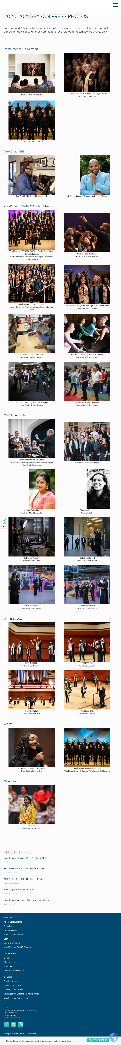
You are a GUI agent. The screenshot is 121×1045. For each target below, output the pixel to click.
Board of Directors (12, 943)
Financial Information (13, 934)
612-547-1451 (13, 1013)
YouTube (13, 1024)
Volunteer (8, 966)
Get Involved (10, 953)
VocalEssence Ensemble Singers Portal (21, 994)
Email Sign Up (10, 981)
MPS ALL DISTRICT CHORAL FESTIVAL (24, 879)
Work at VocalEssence (14, 970)
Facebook (6, 1024)
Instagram (20, 1024)
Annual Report (10, 930)
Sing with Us (9, 962)
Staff (6, 939)
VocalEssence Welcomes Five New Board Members (27, 900)
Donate (7, 958)
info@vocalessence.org (12, 1018)
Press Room (9, 926)
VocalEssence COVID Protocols (18, 947)
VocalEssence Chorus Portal (16, 989)
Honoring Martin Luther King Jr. (19, 889)
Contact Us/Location (13, 985)
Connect (8, 977)
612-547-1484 (11, 1015)
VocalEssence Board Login (16, 998)
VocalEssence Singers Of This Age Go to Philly (26, 858)
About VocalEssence (13, 922)
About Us (8, 917)
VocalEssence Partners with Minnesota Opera (25, 868)
